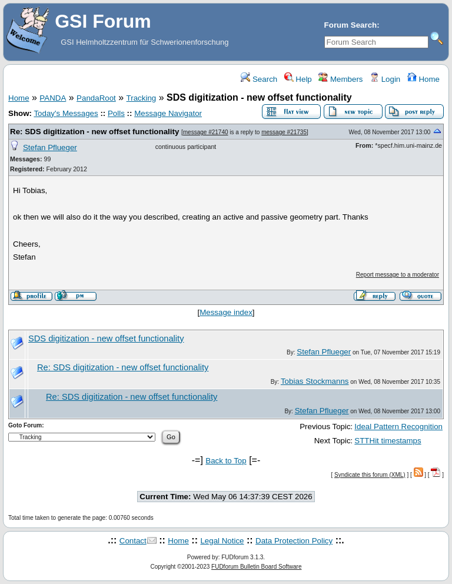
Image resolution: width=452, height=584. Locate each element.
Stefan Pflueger (50, 147)
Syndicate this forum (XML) (370, 475)
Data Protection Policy (294, 540)
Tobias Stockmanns (315, 381)
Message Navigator (168, 113)
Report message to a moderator (397, 274)
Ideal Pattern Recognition (398, 426)
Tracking (142, 98)
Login (385, 79)
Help (298, 79)
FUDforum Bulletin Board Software (256, 566)
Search (259, 79)
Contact (133, 540)
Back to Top (225, 460)
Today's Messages (66, 113)
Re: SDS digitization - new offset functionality (94, 131)
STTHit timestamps (387, 440)
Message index (226, 312)
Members (340, 79)
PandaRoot (96, 98)
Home (423, 79)
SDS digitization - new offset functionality (106, 338)
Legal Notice (222, 540)
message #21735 (284, 132)
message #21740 (205, 132)
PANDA (52, 98)
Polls (116, 113)
